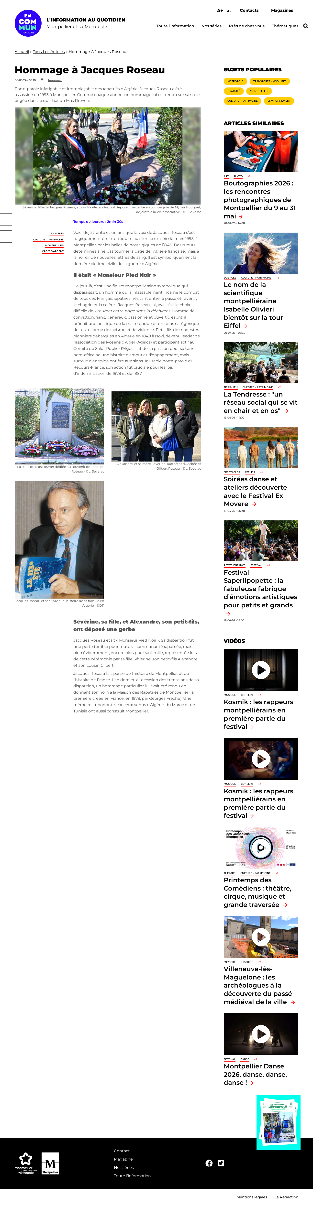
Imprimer (55, 80)
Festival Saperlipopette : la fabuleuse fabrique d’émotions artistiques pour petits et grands (260, 589)
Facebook (6, 219)
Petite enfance (235, 565)
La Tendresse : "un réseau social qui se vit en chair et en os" (261, 402)
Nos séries (211, 26)
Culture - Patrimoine (48, 239)
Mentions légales (251, 1197)
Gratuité (233, 91)
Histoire (247, 962)
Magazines (282, 10)
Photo (238, 176)
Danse (244, 1059)
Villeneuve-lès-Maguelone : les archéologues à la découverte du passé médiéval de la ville (258, 985)
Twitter (6, 236)
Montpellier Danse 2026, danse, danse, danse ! (255, 1074)
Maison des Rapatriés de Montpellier (153, 692)
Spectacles (232, 472)
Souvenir (57, 233)
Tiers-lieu (231, 387)
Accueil (22, 51)
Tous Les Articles (49, 51)
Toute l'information (175, 26)
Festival (256, 565)
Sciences (230, 277)
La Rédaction (286, 1197)
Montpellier (54, 245)
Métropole (235, 81)
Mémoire (230, 962)
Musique (230, 695)
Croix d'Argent (53, 251)
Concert (247, 695)
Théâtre (229, 873)
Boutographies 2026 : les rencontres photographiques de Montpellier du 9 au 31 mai (260, 199)
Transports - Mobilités (269, 81)
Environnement (279, 100)
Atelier (250, 472)
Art (226, 176)
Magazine (123, 1159)
